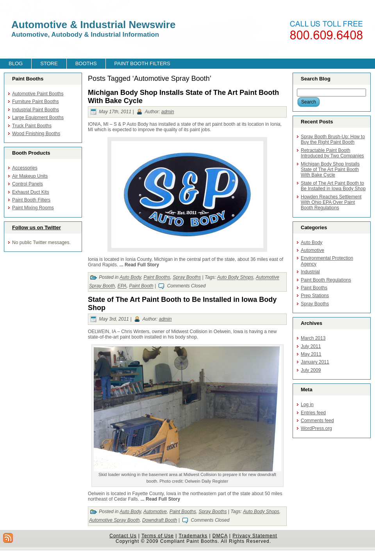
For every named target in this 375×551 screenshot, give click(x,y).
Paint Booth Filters (31, 200)
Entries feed (313, 412)
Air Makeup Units (30, 176)
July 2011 (311, 346)
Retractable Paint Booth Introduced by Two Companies (332, 153)
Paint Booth (141, 286)
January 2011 (315, 362)
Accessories (25, 168)
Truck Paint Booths (32, 125)
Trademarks (193, 536)
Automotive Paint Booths (37, 93)
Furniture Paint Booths (35, 101)
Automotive (155, 511)
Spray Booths (187, 277)
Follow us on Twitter (36, 227)
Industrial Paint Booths (35, 109)
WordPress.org (316, 428)
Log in (307, 404)
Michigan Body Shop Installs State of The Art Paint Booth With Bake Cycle (330, 169)
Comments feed (317, 420)
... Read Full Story (139, 264)
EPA (122, 286)
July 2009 (311, 370)
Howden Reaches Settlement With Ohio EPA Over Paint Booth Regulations (331, 202)
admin (167, 111)
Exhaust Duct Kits (30, 192)
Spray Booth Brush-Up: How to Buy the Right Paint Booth (333, 139)
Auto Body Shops (235, 277)
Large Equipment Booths (38, 117)
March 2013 (313, 338)
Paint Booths (156, 277)
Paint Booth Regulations (326, 280)
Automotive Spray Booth (114, 520)
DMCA (220, 536)
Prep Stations (315, 295)
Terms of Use (157, 536)
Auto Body (130, 277)
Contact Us (122, 536)
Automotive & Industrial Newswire (93, 24)
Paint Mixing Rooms (33, 207)
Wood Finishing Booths (36, 133)
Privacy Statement (254, 536)
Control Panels (27, 184)
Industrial (310, 272)
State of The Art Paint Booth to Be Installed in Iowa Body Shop (333, 185)
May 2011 (311, 354)
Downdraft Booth (159, 520)
